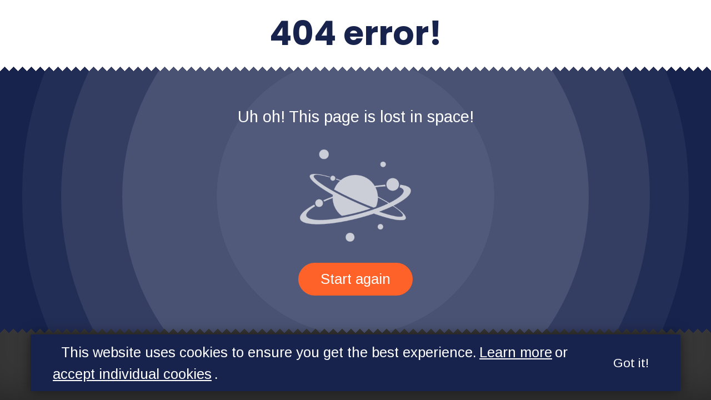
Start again (355, 279)
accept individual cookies (132, 374)
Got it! (631, 363)
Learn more (515, 352)
